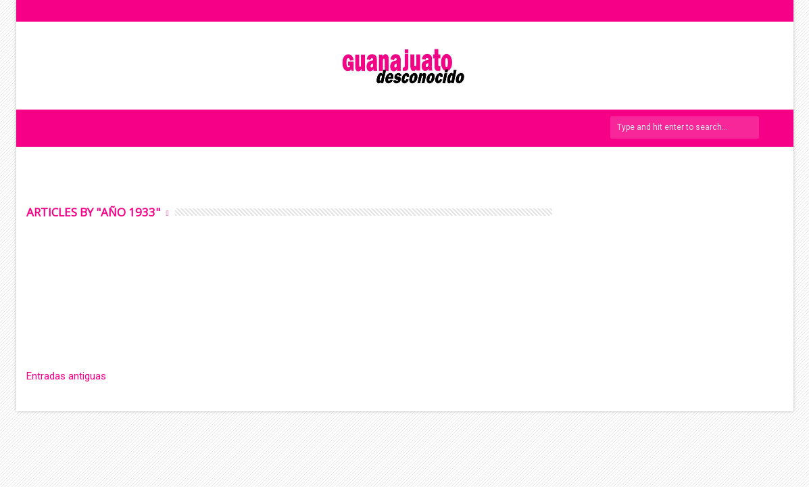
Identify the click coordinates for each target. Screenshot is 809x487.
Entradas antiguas (66, 376)
